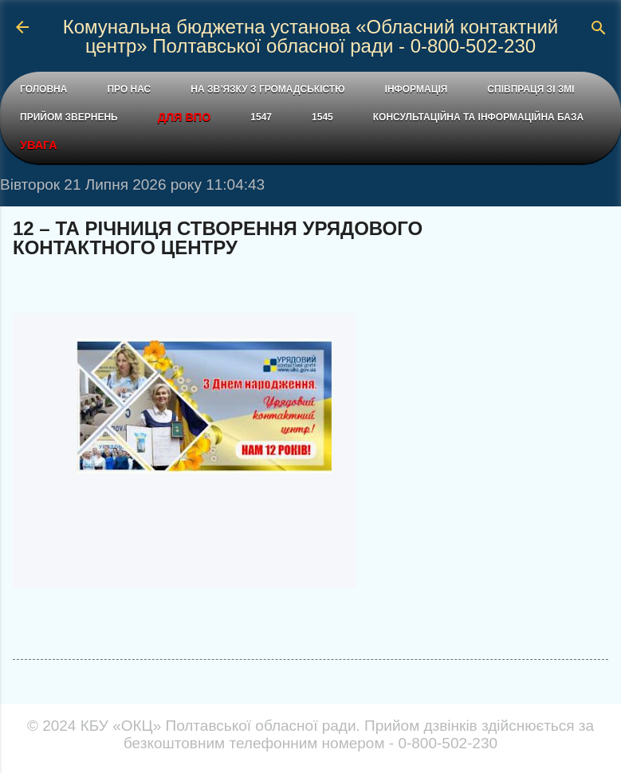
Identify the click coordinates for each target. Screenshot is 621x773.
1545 (322, 117)
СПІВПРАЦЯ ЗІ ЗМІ (530, 89)
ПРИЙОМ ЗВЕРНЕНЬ (69, 117)
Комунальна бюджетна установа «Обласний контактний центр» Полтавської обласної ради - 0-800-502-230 (311, 36)
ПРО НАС (129, 89)
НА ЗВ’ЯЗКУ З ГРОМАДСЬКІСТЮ (267, 89)
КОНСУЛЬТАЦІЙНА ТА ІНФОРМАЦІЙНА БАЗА (478, 117)
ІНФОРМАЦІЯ (416, 89)
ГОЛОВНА (43, 89)
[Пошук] (598, 29)
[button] (598, 230)
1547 (261, 117)
